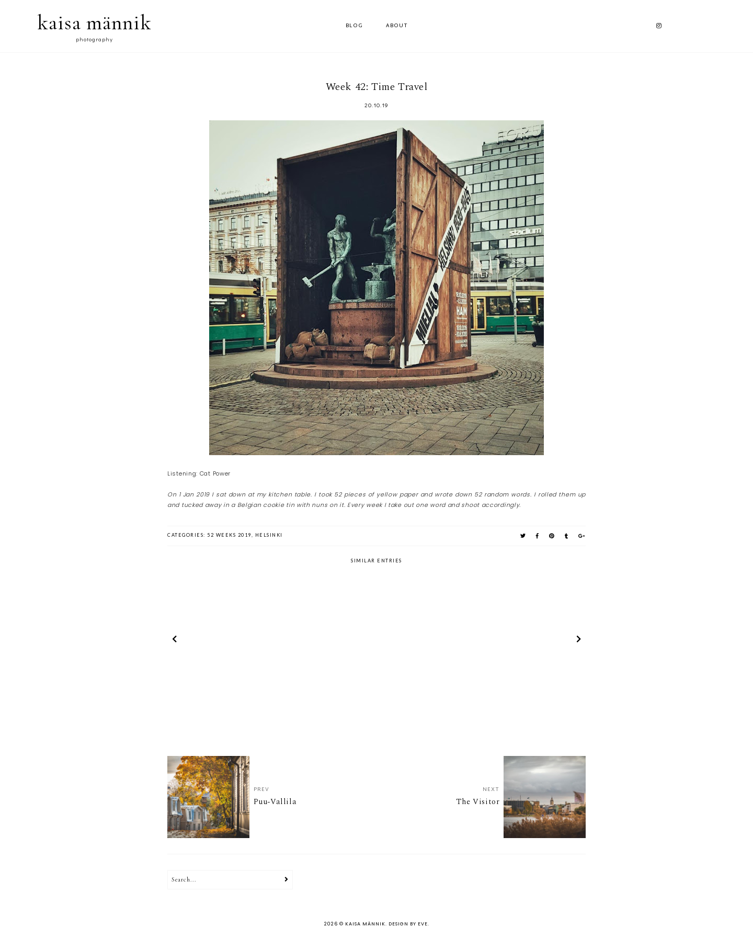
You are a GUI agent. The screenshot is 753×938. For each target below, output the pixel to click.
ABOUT (397, 26)
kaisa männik (94, 22)
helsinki (269, 535)
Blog (354, 26)
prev (174, 641)
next (579, 641)
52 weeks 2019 (229, 535)
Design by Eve (408, 924)
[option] (236, 641)
